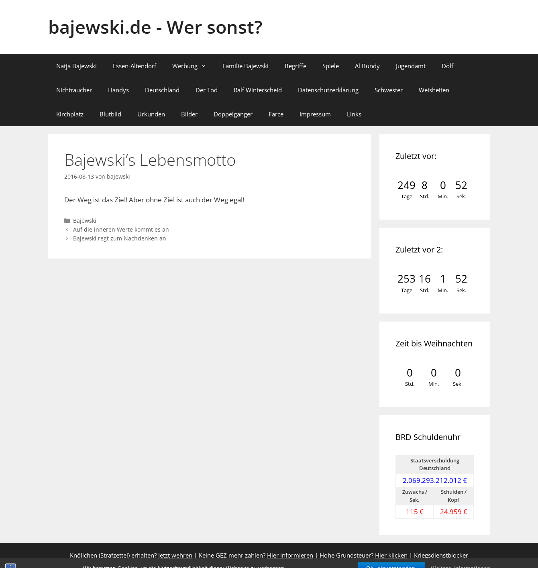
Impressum (315, 114)
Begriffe (295, 66)
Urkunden (151, 114)
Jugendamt (411, 66)
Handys (118, 90)
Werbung (193, 66)
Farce (276, 114)
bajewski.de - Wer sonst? (155, 26)
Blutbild (110, 114)
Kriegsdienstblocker (441, 555)
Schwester (389, 90)
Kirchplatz (70, 114)
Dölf (447, 66)
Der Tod (207, 90)
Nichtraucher (74, 90)
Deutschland (162, 90)
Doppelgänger (233, 114)
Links (354, 114)
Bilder (189, 114)
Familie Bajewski (245, 66)
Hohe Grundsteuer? (364, 555)
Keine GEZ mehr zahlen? (256, 555)
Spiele (330, 66)
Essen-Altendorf (134, 66)
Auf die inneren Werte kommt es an (121, 229)
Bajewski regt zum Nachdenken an (119, 238)
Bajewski (84, 220)
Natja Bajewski (76, 66)
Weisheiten (434, 90)
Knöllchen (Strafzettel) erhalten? (131, 555)
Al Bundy (367, 66)
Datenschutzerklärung (328, 90)
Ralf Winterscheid (258, 90)
